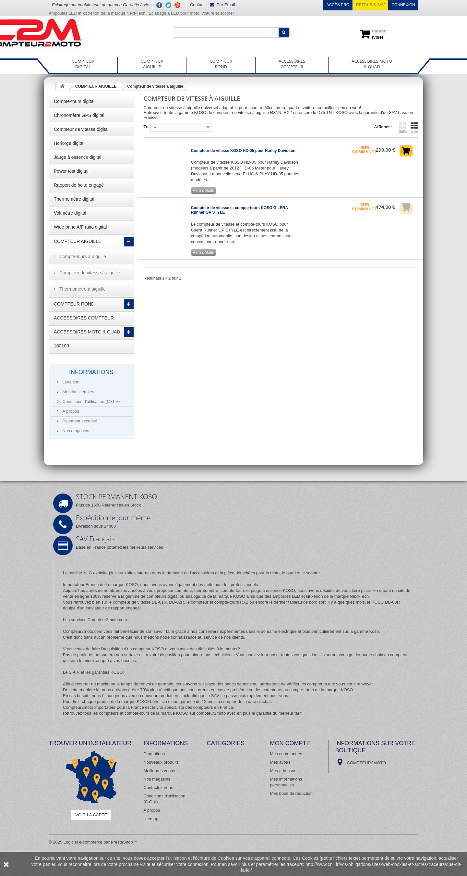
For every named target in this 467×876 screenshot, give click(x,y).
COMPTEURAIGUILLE (152, 63)
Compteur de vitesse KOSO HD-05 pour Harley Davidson (243, 150)
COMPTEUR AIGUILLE (77, 241)
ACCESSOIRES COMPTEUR (84, 317)
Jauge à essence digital (77, 157)
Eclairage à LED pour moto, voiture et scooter (192, 13)
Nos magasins (75, 430)
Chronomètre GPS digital (79, 115)
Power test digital (71, 171)
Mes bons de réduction (291, 793)
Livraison (70, 382)
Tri (146, 126)
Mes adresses (283, 770)
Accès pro (337, 5)
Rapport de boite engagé (79, 185)
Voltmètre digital (70, 213)
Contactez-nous (158, 787)
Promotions (154, 753)
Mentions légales (77, 391)
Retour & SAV (370, 5)
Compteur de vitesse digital (81, 129)
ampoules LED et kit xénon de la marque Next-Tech (320, 596)
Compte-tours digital (74, 101)
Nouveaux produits (161, 762)
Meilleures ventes (160, 770)
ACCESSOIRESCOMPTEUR (292, 63)
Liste (414, 127)
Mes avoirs (280, 762)
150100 (61, 345)
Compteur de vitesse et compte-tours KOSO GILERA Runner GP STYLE (239, 210)
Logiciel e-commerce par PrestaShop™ (100, 842)
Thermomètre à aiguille (82, 289)
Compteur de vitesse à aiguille (89, 272)
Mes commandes (286, 753)
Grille (402, 127)
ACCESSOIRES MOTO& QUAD (372, 63)
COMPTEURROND (221, 63)
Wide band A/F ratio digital (80, 227)
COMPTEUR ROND (74, 304)
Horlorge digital (69, 143)
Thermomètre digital (74, 199)
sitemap (151, 818)
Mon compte (290, 743)
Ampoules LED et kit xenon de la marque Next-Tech (97, 13)
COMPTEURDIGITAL (83, 63)
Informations (91, 372)
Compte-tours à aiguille (82, 256)
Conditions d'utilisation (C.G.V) (90, 401)
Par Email (222, 4)
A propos (70, 411)
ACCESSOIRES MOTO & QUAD (87, 331)
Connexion (403, 5)
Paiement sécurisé (79, 421)
